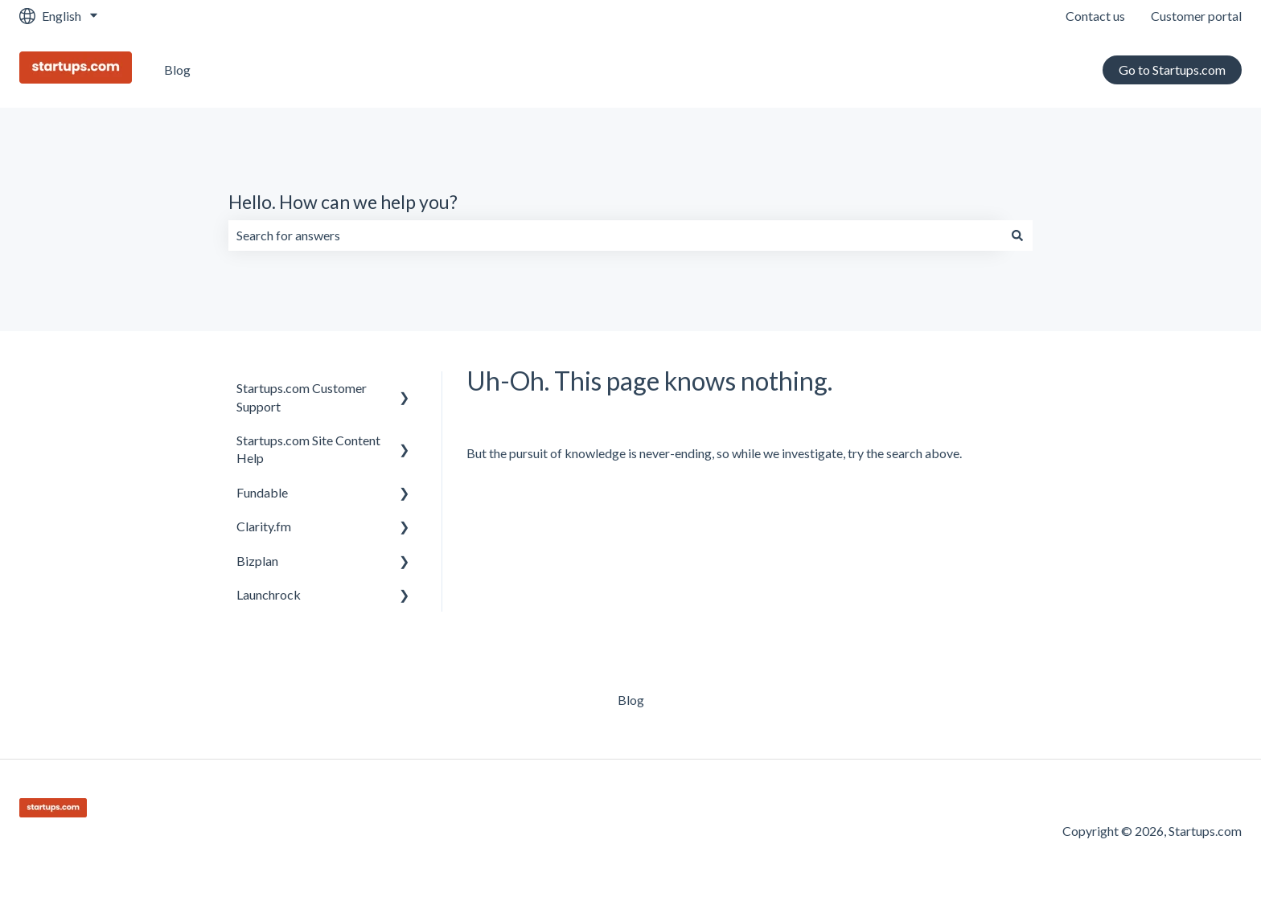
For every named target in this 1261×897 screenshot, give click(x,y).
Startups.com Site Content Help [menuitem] (308, 448)
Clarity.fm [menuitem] (263, 526)
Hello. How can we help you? (343, 201)
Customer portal (1196, 15)
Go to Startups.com (1172, 69)
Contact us (1095, 15)
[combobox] (615, 235)
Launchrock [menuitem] (268, 594)
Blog (177, 69)
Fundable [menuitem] (262, 492)
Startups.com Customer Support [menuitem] (301, 396)
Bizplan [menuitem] (257, 560)
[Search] (1017, 235)
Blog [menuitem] (631, 699)
